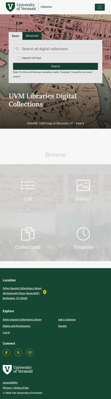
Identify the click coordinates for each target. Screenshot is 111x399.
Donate (62, 326)
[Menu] (99, 7)
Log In (6, 332)
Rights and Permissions (16, 326)
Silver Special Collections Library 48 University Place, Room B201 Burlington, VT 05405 (22, 293)
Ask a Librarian (67, 319)
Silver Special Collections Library (22, 319)
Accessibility (10, 382)
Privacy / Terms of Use (16, 387)
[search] (55, 66)
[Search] (55, 48)
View (80, 123)
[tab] (32, 36)
